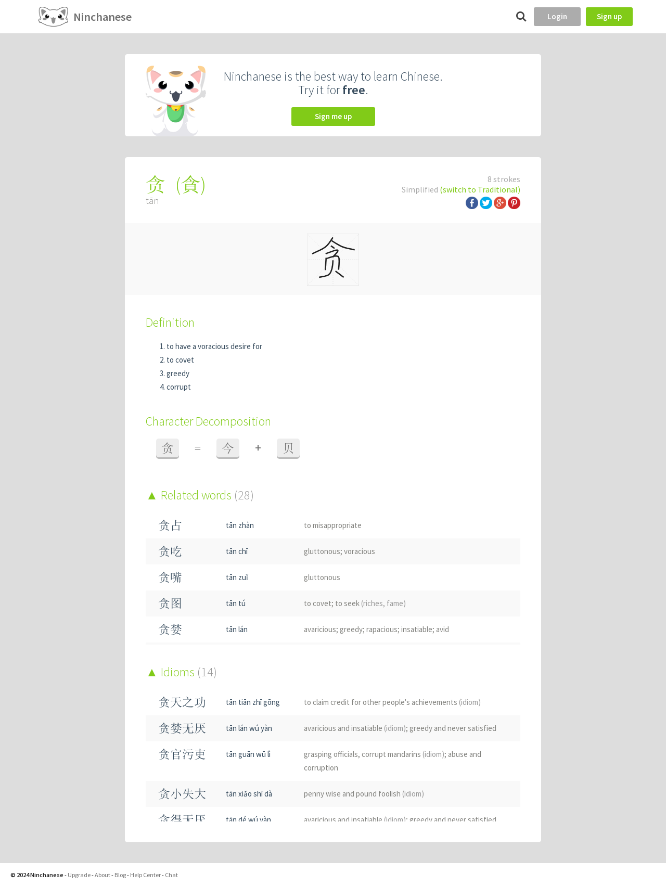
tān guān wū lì (248, 754)
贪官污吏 (182, 754)
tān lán (237, 629)
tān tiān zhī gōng (253, 702)
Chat (171, 875)
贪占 (170, 525)
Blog (120, 875)
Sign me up (333, 116)
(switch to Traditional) (480, 189)
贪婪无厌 (182, 728)
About (102, 875)
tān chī (237, 551)
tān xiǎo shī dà (249, 794)
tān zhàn (240, 525)
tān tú (236, 603)
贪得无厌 (182, 820)
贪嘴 (170, 577)
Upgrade (79, 875)
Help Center (145, 875)
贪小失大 (182, 794)
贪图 (170, 603)
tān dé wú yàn (248, 820)
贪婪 (170, 629)
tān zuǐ (237, 577)
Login (557, 16)
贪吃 (170, 551)
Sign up (609, 16)
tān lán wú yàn (249, 728)
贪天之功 (182, 702)
